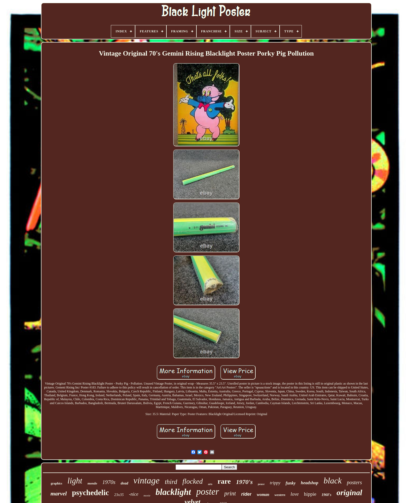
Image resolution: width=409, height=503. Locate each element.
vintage (147, 480)
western (279, 495)
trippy (275, 482)
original (349, 492)
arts (210, 484)
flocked (192, 481)
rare (224, 481)
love (295, 494)
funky (291, 483)
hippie (310, 494)
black (332, 480)
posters (354, 482)
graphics (56, 483)
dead (124, 483)
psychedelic (90, 492)
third (171, 481)
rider (246, 494)
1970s (108, 482)
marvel (58, 493)
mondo (92, 483)
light (75, 480)
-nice (133, 494)
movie (146, 495)
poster (207, 492)
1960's (326, 495)
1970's (244, 481)
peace (261, 484)
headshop (309, 482)
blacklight (173, 492)
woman (263, 494)
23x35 (119, 495)
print (230, 493)
